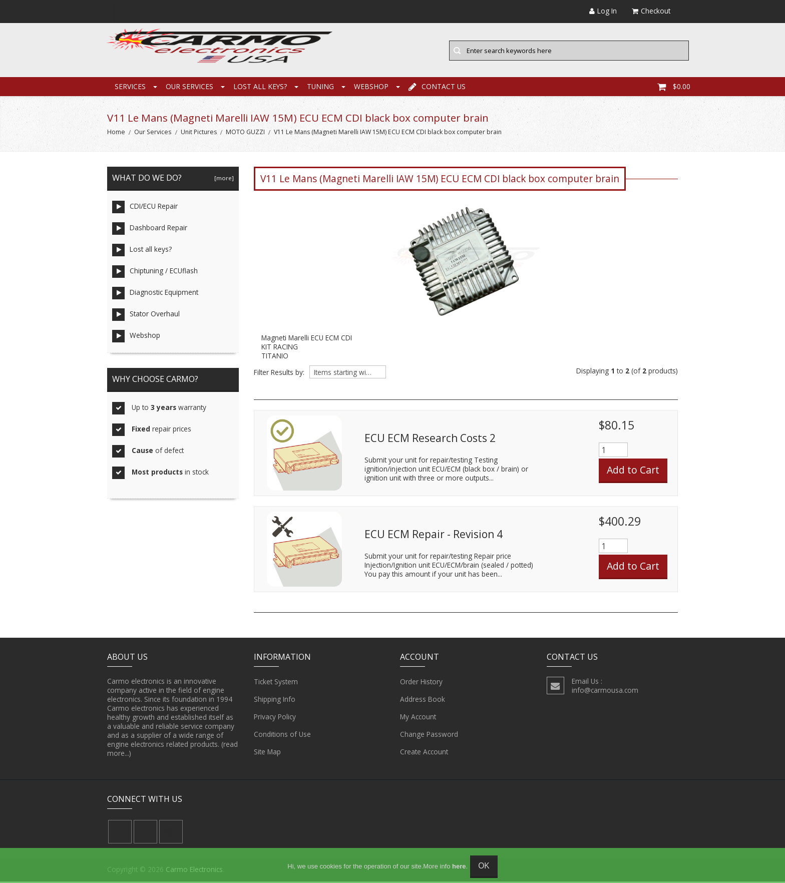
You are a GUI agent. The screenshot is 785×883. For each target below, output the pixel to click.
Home (116, 133)
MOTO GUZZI (245, 133)
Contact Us (437, 87)
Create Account (424, 752)
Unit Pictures (199, 133)
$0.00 (673, 87)
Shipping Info (274, 700)
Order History (421, 682)
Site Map (267, 752)
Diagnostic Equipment (155, 294)
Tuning (320, 87)
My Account (418, 717)
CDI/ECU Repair (145, 208)
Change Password (429, 735)
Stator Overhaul (146, 316)
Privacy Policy (275, 717)
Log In (603, 11)
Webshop (371, 87)
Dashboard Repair (149, 230)
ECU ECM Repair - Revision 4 (433, 535)
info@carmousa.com (605, 691)
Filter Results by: (279, 373)
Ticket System (276, 682)
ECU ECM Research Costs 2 (430, 439)
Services (130, 87)
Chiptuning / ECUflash (155, 273)
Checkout (651, 11)
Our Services (189, 87)
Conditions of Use (282, 735)
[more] (222, 179)
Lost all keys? (260, 87)
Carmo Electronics (194, 870)
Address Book (422, 700)
